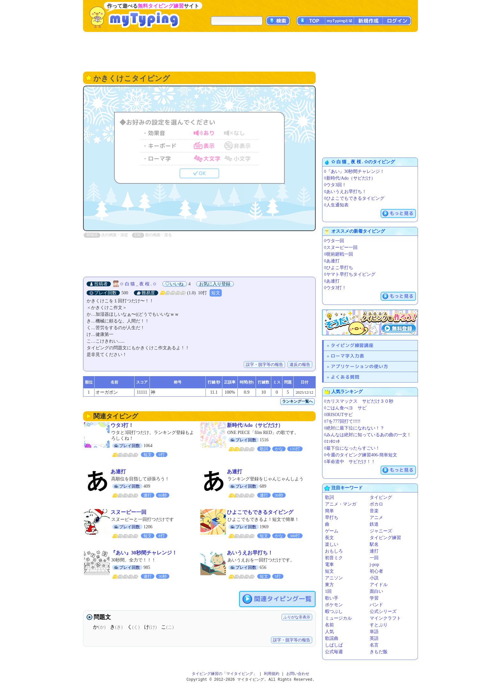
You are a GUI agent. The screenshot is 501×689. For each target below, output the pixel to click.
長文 (329, 537)
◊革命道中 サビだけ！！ (349, 461)
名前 (329, 625)
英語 (374, 638)
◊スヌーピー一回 (341, 247)
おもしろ (334, 551)
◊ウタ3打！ (335, 287)
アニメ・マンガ (340, 504)
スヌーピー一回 (128, 512)
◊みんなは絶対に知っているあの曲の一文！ (367, 434)
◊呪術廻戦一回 (338, 254)
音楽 (374, 510)
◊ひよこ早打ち (338, 267)
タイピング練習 (385, 537)
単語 (374, 631)
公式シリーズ (383, 611)
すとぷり (379, 625)
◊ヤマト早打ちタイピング (349, 274)
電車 (329, 564)
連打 (374, 551)
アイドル (379, 584)
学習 (374, 598)
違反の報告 (299, 364)
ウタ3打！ (122, 425)
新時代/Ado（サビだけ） (255, 425)
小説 (374, 578)
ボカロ (376, 504)
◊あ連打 (332, 261)
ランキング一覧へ (297, 401)
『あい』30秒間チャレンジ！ (144, 552)
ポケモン (334, 604)
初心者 (376, 571)
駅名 (374, 544)
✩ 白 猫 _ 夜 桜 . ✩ (138, 284)
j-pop (374, 564)
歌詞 (329, 497)
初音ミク (334, 557)
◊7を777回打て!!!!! (342, 421)
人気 (329, 631)
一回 (374, 557)
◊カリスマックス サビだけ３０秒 (358, 401)
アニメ (376, 517)
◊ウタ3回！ (335, 184)
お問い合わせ (297, 674)
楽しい (331, 544)
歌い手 (331, 598)
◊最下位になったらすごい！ (352, 448)
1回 (328, 591)
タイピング (381, 497)
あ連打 (118, 471)
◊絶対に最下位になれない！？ (354, 428)
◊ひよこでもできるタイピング (354, 198)
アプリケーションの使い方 (359, 366)
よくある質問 (345, 377)
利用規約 (271, 674)
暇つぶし (334, 611)
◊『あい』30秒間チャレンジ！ (354, 171)
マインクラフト (385, 618)
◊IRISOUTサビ (338, 414)
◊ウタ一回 (334, 240)
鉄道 (374, 524)
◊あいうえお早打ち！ (345, 191)
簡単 (329, 510)
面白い (376, 591)
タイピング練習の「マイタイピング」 (224, 674)
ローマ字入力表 (347, 355)
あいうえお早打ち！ (250, 552)
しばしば (334, 645)
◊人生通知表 (336, 205)
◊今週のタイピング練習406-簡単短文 (360, 455)
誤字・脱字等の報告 (264, 364)
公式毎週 (334, 651)
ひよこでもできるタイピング (260, 512)
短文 (215, 292)
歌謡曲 (331, 638)
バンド (376, 604)
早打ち (331, 517)
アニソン (334, 578)
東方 (329, 584)
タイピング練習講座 (352, 345)
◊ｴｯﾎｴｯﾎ (332, 441)
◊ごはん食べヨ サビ (345, 408)
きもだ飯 (379, 651)
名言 (374, 645)
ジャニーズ (381, 531)
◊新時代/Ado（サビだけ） (349, 178)
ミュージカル (338, 618)
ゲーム (331, 531)
